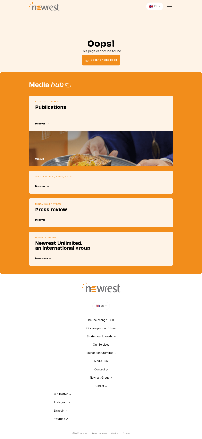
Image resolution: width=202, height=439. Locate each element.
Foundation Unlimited (101, 353)
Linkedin (60, 410)
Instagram (62, 402)
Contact (101, 369)
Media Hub (101, 361)
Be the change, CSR (101, 320)
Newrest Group (101, 377)
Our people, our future (101, 328)
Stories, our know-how (101, 336)
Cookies (126, 433)
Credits (114, 433)
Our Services (101, 344)
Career (101, 386)
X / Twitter (62, 394)
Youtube (61, 419)
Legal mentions (99, 433)
